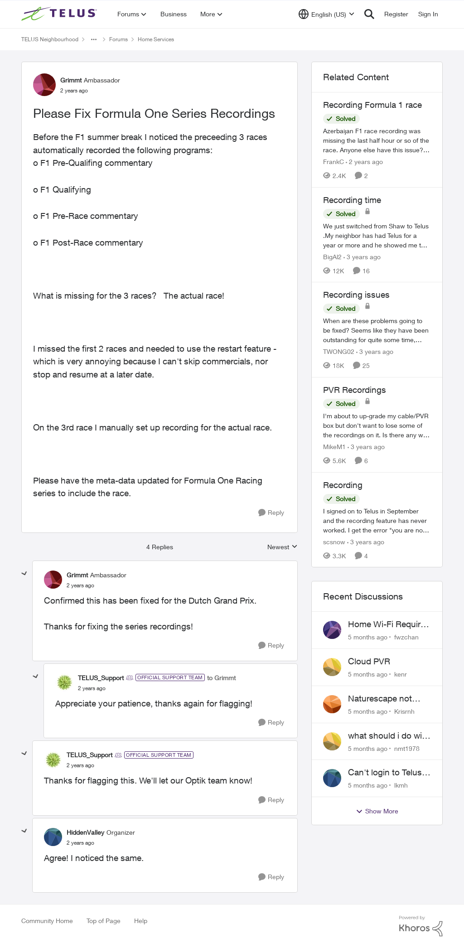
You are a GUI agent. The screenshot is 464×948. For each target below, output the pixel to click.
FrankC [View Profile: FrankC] (333, 161)
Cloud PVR (369, 661)
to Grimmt (221, 678)
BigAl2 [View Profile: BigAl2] (332, 256)
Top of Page (104, 920)
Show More (377, 811)
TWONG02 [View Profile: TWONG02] (338, 351)
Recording (342, 485)
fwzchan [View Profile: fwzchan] (406, 637)
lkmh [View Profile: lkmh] (401, 785)
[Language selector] (326, 14)
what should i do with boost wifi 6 (389, 735)
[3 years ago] (362, 256)
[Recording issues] (377, 330)
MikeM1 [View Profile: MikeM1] (334, 446)
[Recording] (377, 520)
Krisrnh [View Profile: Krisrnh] (404, 711)
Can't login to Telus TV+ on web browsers (385, 772)
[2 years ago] (364, 161)
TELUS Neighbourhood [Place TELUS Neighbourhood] (49, 39)
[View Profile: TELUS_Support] (64, 682)
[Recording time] (377, 235)
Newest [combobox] (282, 547)
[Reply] (271, 513)
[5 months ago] (367, 637)
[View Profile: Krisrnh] (332, 704)
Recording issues (356, 295)
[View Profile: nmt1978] (332, 741)
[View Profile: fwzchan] (332, 630)
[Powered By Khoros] (421, 926)
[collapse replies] (24, 573)
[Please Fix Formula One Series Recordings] (80, 585)
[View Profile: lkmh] (332, 778)
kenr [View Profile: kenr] (400, 674)
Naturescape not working (380, 698)
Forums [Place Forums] (118, 39)
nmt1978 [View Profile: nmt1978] (407, 748)
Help (140, 920)
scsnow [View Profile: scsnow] (334, 541)
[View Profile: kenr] (332, 667)
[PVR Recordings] (377, 425)
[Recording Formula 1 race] (377, 140)
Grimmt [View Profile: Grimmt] (71, 80)
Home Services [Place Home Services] (156, 39)
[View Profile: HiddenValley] (53, 837)
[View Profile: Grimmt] (44, 84)
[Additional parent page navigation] (93, 39)
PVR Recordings (354, 390)
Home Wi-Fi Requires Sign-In (389, 624)
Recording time (352, 200)
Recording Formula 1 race (372, 105)
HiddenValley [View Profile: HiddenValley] (85, 832)
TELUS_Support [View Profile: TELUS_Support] (101, 678)
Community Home (47, 920)
